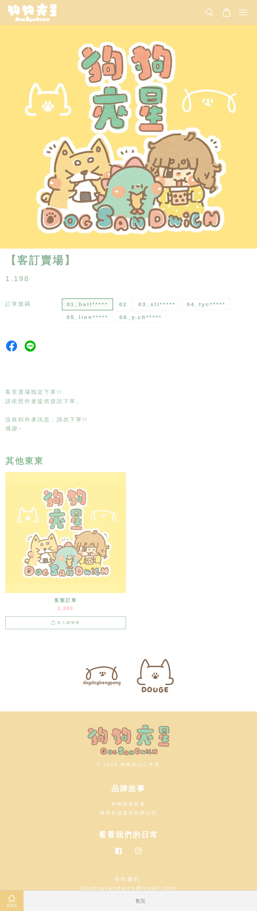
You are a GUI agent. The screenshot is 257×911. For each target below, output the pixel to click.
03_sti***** (157, 304)
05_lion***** (88, 317)
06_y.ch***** (141, 317)
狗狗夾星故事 (128, 804)
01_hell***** (87, 304)
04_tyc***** (206, 304)
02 (123, 304)
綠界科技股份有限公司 (128, 813)
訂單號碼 (18, 304)
